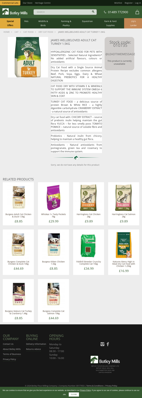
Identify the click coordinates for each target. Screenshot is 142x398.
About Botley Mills (12, 349)
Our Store (27, 2)
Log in (138, 2)
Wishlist (118, 2)
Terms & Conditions (94, 385)
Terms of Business (12, 354)
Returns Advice (33, 349)
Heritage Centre (43, 2)
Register (129, 2)
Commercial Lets (10, 2)
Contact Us (8, 344)
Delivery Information (36, 344)
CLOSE (74, 394)
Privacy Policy (9, 359)
